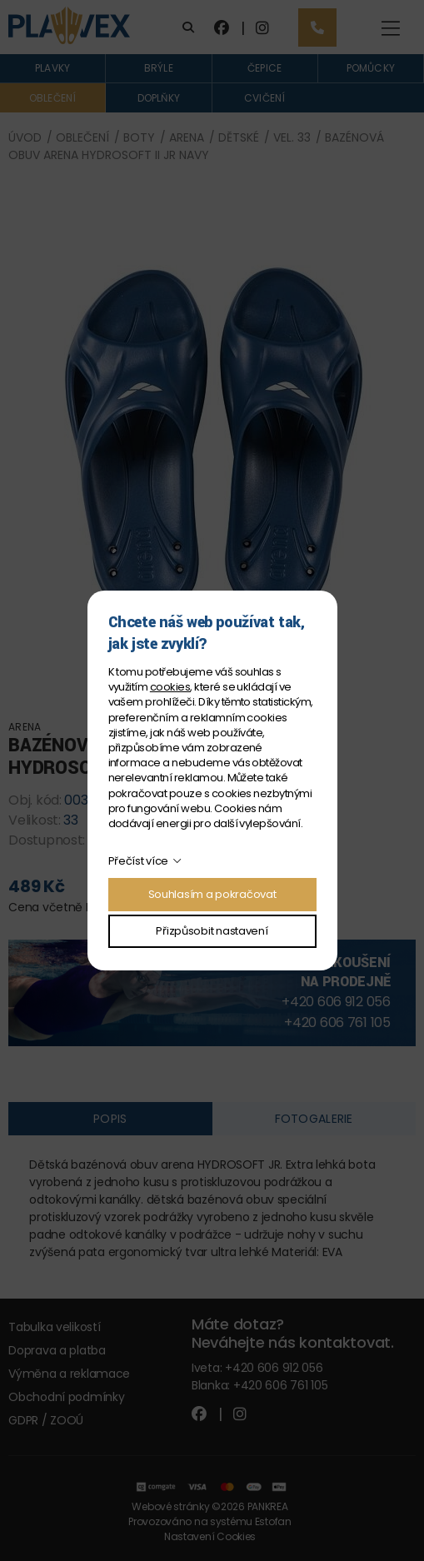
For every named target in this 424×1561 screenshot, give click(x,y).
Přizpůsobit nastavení (211, 931)
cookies (170, 687)
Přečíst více (138, 861)
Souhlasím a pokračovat (212, 894)
